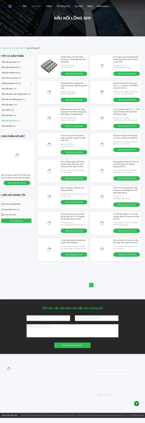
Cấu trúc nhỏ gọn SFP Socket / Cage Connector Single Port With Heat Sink (73, 138)
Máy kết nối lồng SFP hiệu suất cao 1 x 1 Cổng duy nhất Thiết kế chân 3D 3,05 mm (125, 85)
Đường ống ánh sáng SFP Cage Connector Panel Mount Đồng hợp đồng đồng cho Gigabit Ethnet (73, 111)
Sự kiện (79, 6)
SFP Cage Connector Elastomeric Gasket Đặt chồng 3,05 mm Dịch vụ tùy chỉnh (126, 59)
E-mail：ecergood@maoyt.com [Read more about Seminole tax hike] (14, 380)
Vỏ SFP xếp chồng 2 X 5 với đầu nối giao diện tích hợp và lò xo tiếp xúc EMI (126, 216)
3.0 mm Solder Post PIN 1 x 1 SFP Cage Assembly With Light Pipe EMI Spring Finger (126, 111)
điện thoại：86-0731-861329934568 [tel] (16, 375)
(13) (9, 115)
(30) (11, 83)
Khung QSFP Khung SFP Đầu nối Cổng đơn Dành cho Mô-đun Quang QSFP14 (126, 164)
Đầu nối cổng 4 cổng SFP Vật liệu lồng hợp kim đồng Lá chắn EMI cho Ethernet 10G (16, 177)
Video (49, 6)
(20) (11, 62)
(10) (16, 94)
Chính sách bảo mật (9, 415)
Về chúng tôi (63, 6)
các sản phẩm (17, 48)
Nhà (24, 6)
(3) (8, 126)
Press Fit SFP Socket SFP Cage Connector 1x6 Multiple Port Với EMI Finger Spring (125, 190)
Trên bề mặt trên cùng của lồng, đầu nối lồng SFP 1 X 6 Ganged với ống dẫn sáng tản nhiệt (73, 216)
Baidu (90, 6)
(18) (11, 73)
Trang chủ (6, 48)
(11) (9, 89)
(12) (8, 110)
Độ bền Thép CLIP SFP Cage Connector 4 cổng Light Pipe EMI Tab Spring (73, 59)
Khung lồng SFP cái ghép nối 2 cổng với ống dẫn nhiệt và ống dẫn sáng (74, 85)
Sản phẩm (36, 6)
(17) (12, 78)
